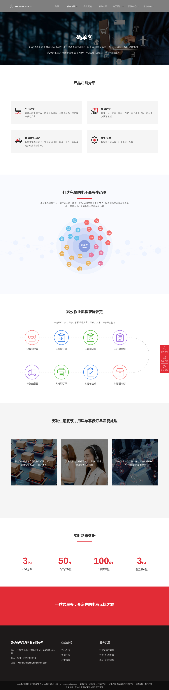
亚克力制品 (90, 687)
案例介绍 (65, 655)
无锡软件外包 (80, 687)
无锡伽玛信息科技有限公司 (28, 684)
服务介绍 (103, 6)
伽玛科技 (148, 684)
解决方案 (72, 6)
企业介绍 (66, 642)
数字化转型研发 (106, 655)
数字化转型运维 (106, 659)
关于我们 (118, 6)
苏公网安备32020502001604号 (121, 684)
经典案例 (87, 6)
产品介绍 (65, 650)
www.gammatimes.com (68, 684)
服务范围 (104, 642)
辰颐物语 (99, 687)
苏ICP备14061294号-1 (97, 684)
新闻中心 (133, 6)
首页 (57, 6)
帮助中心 (149, 6)
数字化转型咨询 (106, 650)
